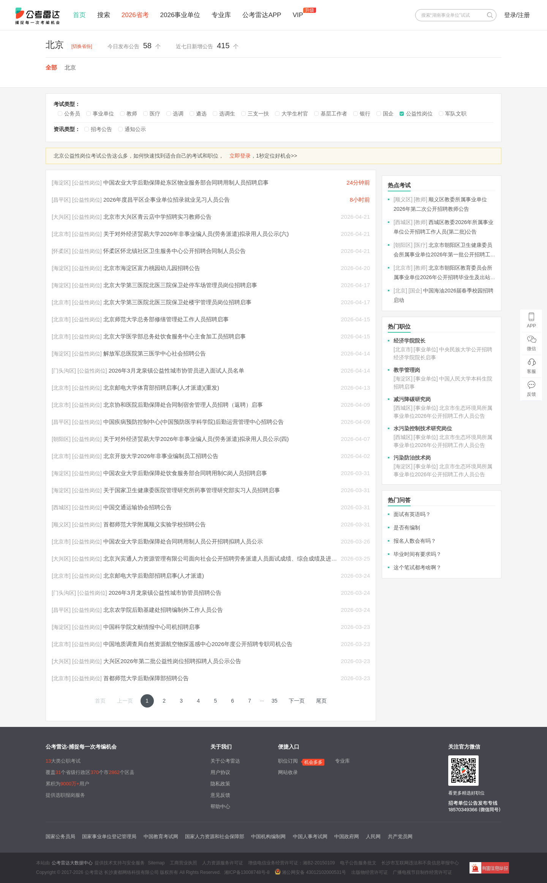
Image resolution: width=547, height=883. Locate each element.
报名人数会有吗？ (415, 541)
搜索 (103, 15)
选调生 (227, 114)
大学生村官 (294, 114)
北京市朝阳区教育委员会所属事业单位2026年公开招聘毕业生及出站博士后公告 (443, 277)
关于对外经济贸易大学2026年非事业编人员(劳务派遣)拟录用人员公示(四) (196, 439)
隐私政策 (220, 784)
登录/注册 (517, 15)
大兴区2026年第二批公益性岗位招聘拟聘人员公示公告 (172, 661)
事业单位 (103, 114)
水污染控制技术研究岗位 (423, 428)
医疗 (155, 114)
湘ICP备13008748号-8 (247, 872)
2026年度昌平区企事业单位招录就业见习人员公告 (166, 199)
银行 (365, 114)
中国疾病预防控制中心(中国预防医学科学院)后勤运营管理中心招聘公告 (193, 422)
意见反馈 (220, 795)
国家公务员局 (60, 836)
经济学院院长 (409, 341)
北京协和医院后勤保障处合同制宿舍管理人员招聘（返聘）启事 (183, 404)
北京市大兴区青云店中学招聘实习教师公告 (157, 216)
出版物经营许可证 (369, 872)
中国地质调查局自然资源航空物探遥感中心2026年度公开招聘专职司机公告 (197, 644)
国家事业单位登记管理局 (109, 836)
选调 (178, 114)
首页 (79, 15)
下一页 (297, 701)
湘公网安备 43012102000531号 (310, 872)
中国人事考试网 (310, 836)
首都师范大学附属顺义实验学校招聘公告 (154, 524)
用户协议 (220, 772)
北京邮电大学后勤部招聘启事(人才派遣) (153, 575)
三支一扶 (258, 114)
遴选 (201, 114)
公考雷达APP (261, 15)
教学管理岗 (407, 370)
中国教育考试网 (161, 836)
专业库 (221, 15)
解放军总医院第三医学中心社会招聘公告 (154, 353)
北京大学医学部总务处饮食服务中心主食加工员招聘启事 (174, 336)
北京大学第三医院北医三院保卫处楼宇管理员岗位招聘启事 (177, 302)
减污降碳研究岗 (412, 399)
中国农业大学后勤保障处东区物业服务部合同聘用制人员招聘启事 (186, 182)
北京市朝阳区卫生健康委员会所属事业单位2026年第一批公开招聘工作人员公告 (443, 254)
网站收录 (288, 772)
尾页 (321, 701)
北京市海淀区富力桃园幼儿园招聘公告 (151, 268)
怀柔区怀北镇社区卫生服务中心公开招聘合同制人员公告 (174, 251)
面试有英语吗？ (412, 514)
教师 (131, 114)
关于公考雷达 (225, 761)
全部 (51, 67)
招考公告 (101, 129)
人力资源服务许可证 (222, 863)
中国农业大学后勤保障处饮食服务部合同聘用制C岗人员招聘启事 (185, 473)
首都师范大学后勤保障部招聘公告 (146, 678)
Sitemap (156, 863)
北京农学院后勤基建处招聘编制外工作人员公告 (163, 610)
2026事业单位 (180, 15)
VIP (297, 15)
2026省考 (135, 15)
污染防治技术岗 (412, 458)
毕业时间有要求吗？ (417, 554)
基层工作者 (334, 114)
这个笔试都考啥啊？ (417, 567)
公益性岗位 (419, 114)
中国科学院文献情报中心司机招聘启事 (151, 627)
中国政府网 (346, 836)
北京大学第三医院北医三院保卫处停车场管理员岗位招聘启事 (180, 285)
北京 (70, 67)
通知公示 (135, 129)
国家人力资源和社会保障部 (214, 836)
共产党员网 (400, 836)
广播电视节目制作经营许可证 (422, 872)
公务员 (72, 114)
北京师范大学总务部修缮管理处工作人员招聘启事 (166, 319)
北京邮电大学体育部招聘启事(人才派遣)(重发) (161, 387)
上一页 (125, 701)
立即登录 (240, 156)
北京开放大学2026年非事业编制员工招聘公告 (160, 456)
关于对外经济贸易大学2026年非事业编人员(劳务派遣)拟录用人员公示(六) (196, 234)
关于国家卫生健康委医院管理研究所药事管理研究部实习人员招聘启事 (191, 490)
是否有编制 (407, 527)
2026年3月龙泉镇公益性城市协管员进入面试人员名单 (176, 370)
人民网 (373, 836)
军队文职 (455, 114)
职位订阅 (288, 761)
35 (275, 701)
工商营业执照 (183, 863)
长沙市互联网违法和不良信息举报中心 (420, 863)
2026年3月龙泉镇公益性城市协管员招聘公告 (165, 592)
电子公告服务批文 (358, 863)
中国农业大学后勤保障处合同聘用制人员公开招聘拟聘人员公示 (183, 541)
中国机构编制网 (268, 836)
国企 (388, 114)
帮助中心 (220, 806)
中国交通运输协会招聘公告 (137, 507)
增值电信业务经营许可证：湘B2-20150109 (291, 863)
